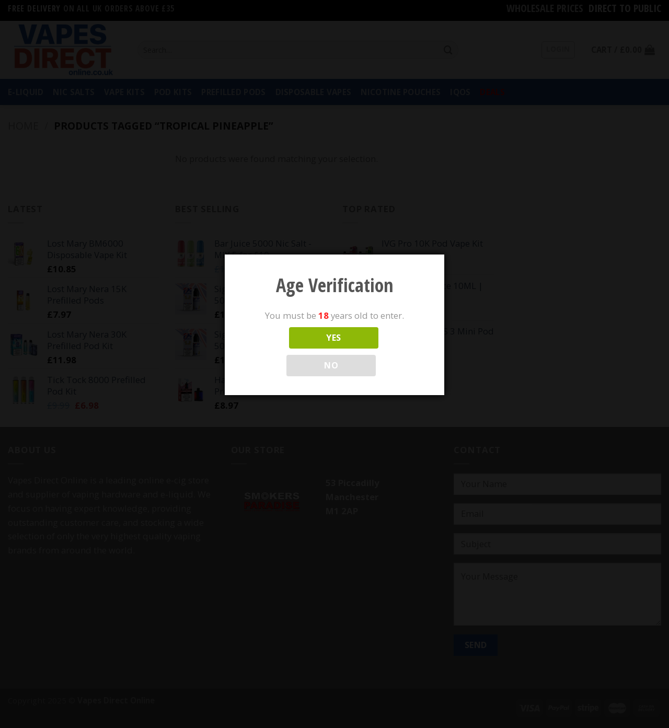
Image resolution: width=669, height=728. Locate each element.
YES (333, 337)
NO (331, 365)
